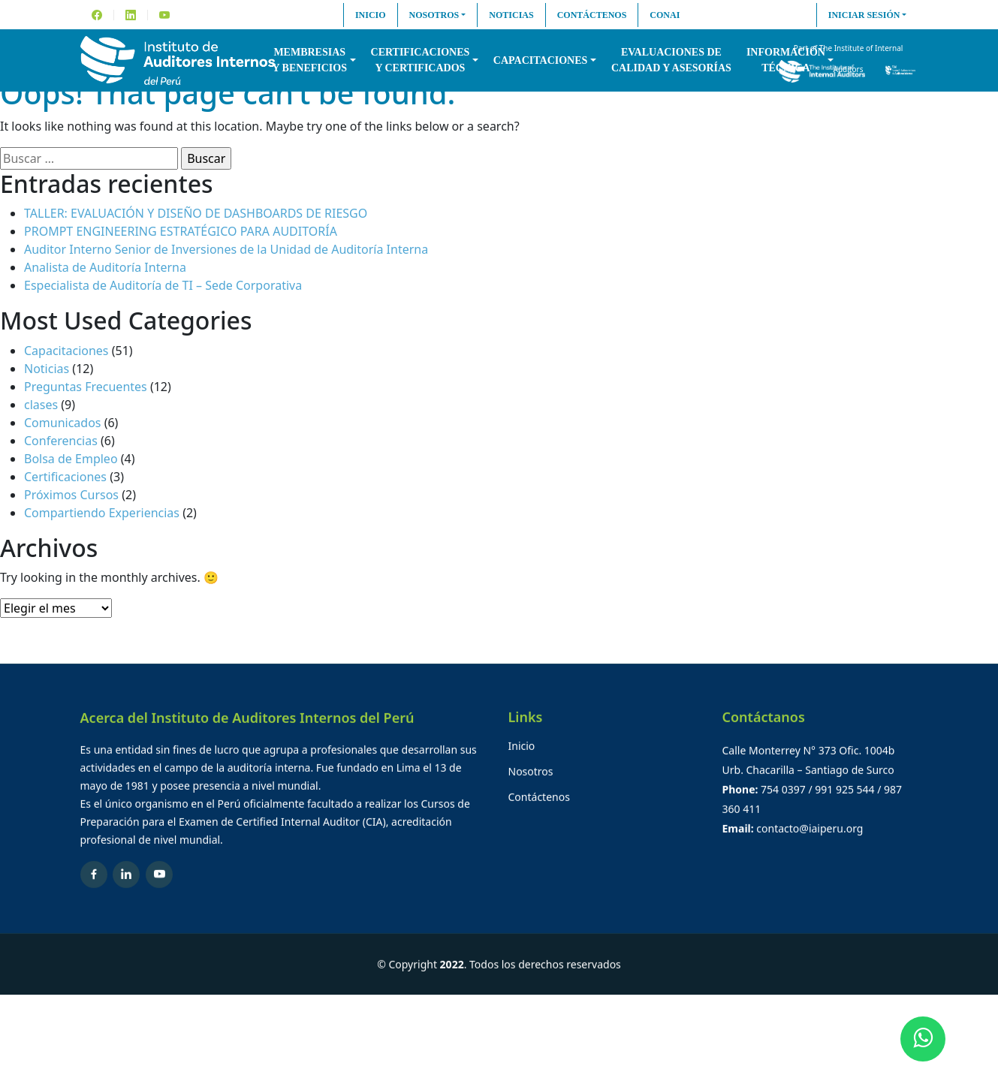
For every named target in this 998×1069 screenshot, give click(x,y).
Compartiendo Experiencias (101, 512)
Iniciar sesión (864, 15)
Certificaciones (65, 476)
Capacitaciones (540, 60)
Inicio (370, 15)
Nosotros (434, 15)
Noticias (511, 15)
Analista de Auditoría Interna (105, 267)
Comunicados (62, 422)
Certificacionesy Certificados (420, 60)
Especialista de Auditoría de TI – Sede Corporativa (163, 285)
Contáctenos (592, 15)
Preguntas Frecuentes (85, 386)
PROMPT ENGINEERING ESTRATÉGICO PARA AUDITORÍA (180, 231)
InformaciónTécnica (785, 60)
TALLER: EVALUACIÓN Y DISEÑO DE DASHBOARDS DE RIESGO (195, 213)
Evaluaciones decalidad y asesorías (671, 60)
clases (41, 404)
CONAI (665, 15)
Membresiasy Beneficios (310, 60)
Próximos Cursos (71, 494)
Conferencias (61, 440)
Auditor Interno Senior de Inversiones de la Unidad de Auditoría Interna (226, 249)
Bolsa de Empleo (71, 458)
